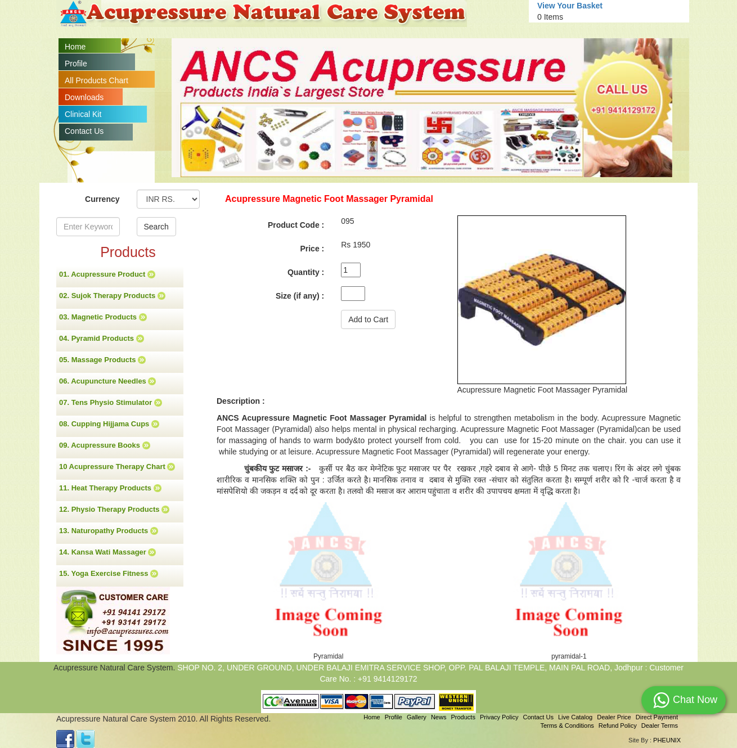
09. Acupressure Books (104, 445)
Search (156, 226)
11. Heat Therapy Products (110, 488)
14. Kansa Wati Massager (107, 552)
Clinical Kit (83, 114)
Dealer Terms (659, 725)
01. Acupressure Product (107, 274)
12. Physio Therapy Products (114, 509)
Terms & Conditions (567, 725)
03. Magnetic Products (103, 317)
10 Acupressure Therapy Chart (117, 466)
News (439, 717)
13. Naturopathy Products (108, 530)
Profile (76, 63)
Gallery (416, 717)
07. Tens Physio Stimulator (110, 402)
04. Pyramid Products (101, 338)
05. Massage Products (102, 359)
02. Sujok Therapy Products (112, 295)
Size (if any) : (300, 295)
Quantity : (305, 272)
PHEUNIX (667, 740)
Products (463, 717)
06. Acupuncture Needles (107, 381)
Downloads (84, 97)
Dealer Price (614, 717)
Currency (102, 199)
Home (75, 46)
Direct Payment (657, 717)
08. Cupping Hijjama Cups (109, 424)
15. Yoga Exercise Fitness (108, 573)
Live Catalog (575, 717)
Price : (312, 248)
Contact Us (84, 131)
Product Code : (296, 224)
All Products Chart (96, 80)
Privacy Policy (499, 717)
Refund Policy (618, 725)
